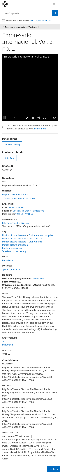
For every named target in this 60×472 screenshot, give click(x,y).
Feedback (54, 469)
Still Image (7, 344)
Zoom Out (21, 118)
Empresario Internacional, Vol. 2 (21, 198)
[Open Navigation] (54, 4)
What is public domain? (41, 20)
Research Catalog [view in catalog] (12, 144)
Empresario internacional (15, 194)
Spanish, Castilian (11, 269)
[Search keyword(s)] (27, 13)
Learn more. (40, 128)
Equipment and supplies (41, 235)
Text (4, 341)
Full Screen (45, 118)
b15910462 (38, 278)
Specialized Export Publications (28, 210)
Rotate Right (27, 118)
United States (35, 238)
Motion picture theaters (14, 235)
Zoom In (15, 118)
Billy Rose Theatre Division (15, 223)
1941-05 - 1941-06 (24, 213)
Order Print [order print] (9, 158)
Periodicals (7, 260)
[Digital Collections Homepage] (5, 4)
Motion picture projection (15, 244)
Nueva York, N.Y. (17, 207)
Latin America (35, 241)
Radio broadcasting (12, 248)
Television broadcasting (14, 251)
